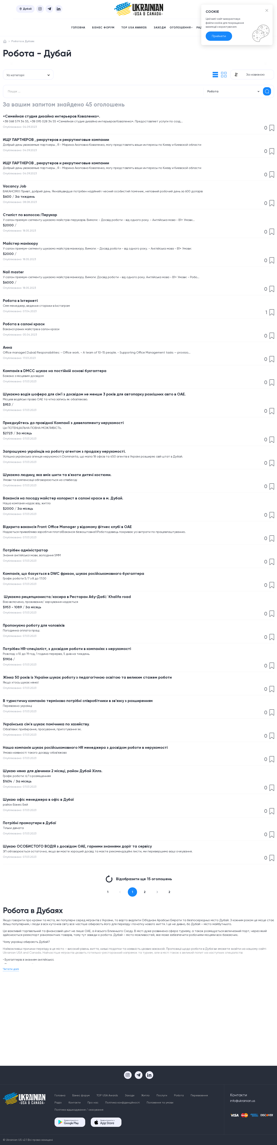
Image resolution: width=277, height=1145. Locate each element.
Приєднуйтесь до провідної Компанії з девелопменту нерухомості (75, 478)
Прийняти (219, 41)
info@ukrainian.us (244, 1101)
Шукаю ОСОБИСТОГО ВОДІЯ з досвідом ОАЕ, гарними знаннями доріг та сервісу (92, 924)
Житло (145, 1095)
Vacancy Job (17, 229)
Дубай (25, 8)
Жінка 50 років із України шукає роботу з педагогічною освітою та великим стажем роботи (104, 746)
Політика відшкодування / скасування (79, 1109)
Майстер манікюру (24, 289)
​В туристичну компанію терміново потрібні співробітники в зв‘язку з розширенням (93, 771)
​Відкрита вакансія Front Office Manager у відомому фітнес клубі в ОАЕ (80, 587)
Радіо (58, 1102)
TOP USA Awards (134, 27)
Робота (179, 1095)
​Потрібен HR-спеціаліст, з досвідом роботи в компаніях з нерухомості (80, 716)
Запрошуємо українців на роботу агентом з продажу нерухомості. (77, 508)
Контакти (75, 1102)
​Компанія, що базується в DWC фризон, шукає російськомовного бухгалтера (88, 637)
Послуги (162, 1095)
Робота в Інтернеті (24, 349)
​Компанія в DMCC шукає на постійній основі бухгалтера (65, 423)
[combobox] (28, 112)
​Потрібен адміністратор (30, 612)
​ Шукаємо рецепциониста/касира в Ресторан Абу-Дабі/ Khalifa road (80, 661)
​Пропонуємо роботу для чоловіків (40, 691)
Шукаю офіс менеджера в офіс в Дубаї (45, 875)
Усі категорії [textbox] (15, 112)
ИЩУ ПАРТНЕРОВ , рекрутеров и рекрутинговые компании (67, 179)
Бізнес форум (103, 27)
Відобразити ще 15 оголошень (138, 958)
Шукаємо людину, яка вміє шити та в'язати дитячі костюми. (67, 532)
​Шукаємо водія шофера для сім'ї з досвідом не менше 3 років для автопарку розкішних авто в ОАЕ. (112, 448)
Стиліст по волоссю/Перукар (35, 259)
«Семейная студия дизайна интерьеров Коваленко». (61, 155)
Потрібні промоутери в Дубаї (35, 900)
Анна (8, 398)
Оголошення (181, 27)
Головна (78, 27)
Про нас (93, 1102)
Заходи (160, 27)
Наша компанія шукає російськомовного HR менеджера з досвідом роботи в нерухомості (102, 820)
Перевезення (199, 1095)
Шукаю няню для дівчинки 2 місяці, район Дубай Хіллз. (62, 845)
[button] (11, 82)
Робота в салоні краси (28, 374)
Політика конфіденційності (122, 1102)
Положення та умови (160, 1102)
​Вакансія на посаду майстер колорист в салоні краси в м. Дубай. (74, 557)
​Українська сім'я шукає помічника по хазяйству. (55, 795)
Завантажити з (71, 1122)
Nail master (15, 319)
